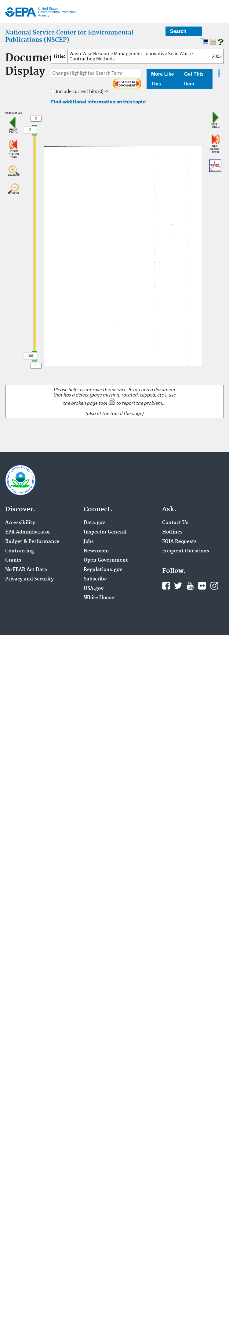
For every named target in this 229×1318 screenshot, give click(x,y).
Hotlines (172, 532)
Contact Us (175, 523)
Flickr (202, 586)
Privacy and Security (29, 579)
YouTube (190, 586)
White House (99, 598)
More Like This (162, 78)
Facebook (166, 586)
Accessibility (20, 523)
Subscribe (95, 579)
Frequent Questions (185, 551)
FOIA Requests (179, 541)
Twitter (178, 586)
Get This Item (194, 78)
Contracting (19, 551)
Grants (13, 560)
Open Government (106, 560)
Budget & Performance (32, 541)
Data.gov (94, 523)
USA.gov (94, 588)
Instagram (214, 586)
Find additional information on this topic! (99, 101)
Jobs (89, 541)
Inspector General (105, 532)
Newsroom (96, 551)
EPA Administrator (27, 532)
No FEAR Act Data (26, 570)
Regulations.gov (103, 570)
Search (178, 31)
